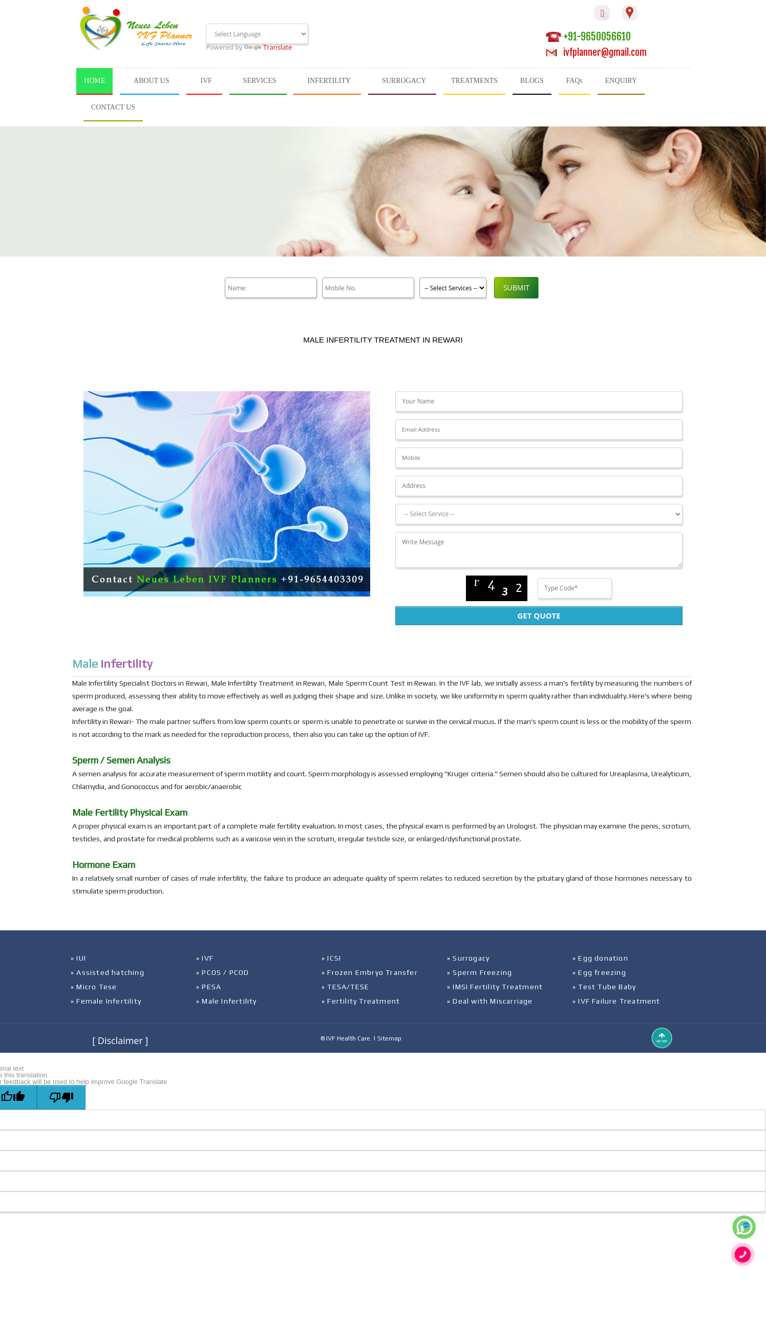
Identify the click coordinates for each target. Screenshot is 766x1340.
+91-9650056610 (588, 36)
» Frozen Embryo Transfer (370, 972)
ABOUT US (151, 80)
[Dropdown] (538, 514)
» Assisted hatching (107, 972)
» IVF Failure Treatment (616, 1001)
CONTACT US (113, 107)
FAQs (574, 80)
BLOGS (532, 80)
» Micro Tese (94, 987)
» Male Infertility (226, 1001)
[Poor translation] (61, 1097)
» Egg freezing (599, 972)
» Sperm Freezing (479, 972)
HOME (94, 80)
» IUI (78, 958)
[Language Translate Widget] (257, 34)
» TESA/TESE (345, 987)
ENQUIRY (621, 80)
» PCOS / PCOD (222, 972)
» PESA (208, 987)
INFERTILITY (329, 80)
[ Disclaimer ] (120, 1040)
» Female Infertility (106, 1001)
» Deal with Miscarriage (490, 1001)
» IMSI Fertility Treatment (495, 987)
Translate (268, 47)
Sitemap (389, 1038)
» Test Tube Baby (604, 987)
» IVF (205, 958)
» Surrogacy (468, 958)
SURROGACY (404, 80)
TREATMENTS (474, 80)
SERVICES (259, 80)
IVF (206, 80)
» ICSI (331, 958)
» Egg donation (600, 958)
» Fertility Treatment (361, 1001)
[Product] (452, 288)
